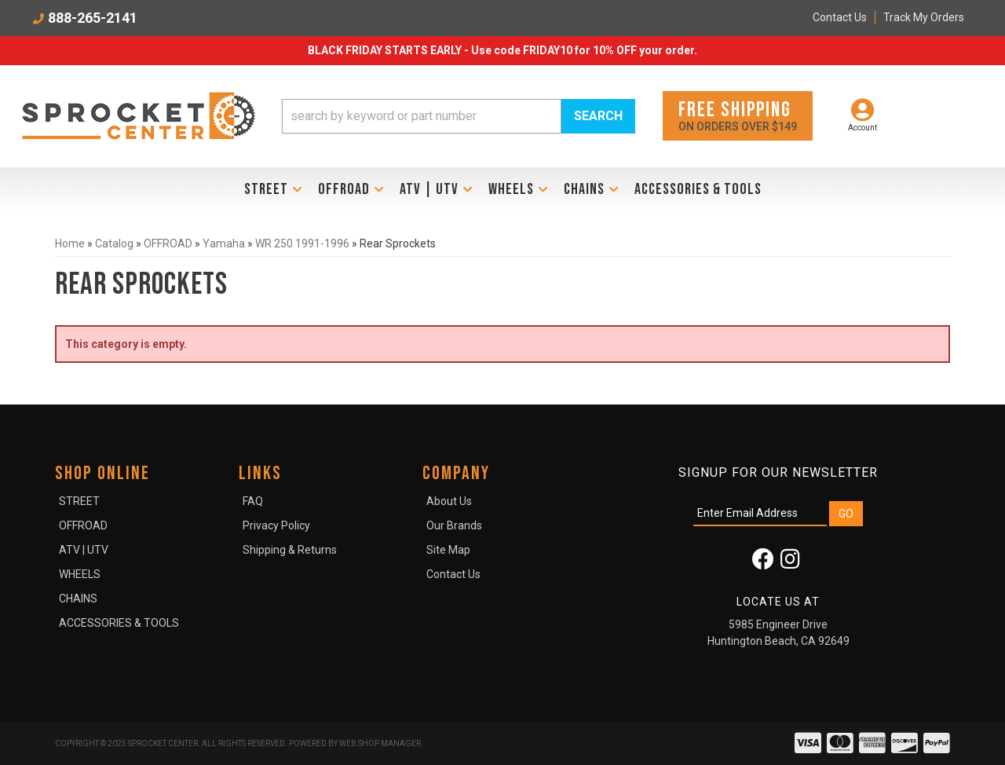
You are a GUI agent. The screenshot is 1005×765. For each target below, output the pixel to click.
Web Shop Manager (380, 743)
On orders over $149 (737, 115)
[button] (458, 116)
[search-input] (422, 116)
